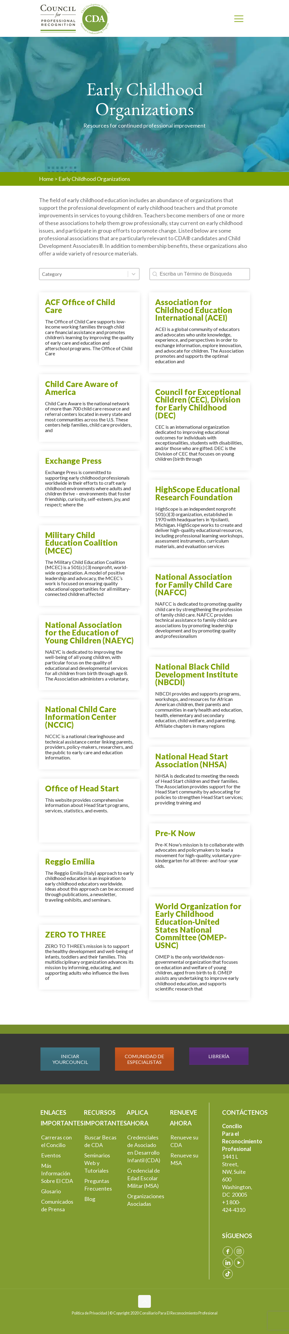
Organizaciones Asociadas (144, 1200)
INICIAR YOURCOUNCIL (70, 1059)
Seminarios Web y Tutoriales (97, 1163)
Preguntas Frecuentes (98, 1184)
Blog (89, 1198)
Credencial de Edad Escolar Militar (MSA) (143, 1178)
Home (46, 178)
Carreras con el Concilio (56, 1141)
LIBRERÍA (218, 1056)
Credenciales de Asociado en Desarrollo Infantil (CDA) (143, 1148)
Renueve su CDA (184, 1141)
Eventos (51, 1155)
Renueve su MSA (184, 1159)
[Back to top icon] (144, 1301)
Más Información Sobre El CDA (57, 1173)
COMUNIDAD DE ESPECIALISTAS (144, 1059)
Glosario (51, 1191)
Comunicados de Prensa (57, 1205)
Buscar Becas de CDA (100, 1141)
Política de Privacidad (89, 1313)
